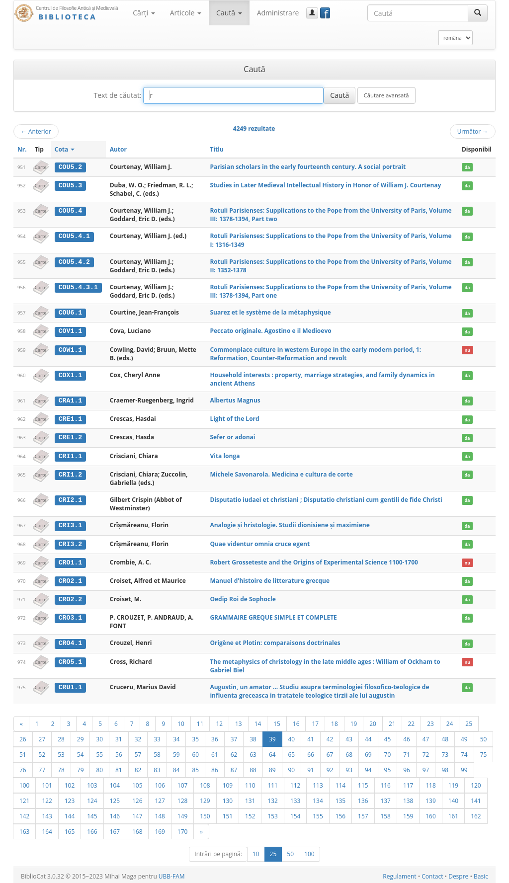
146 (115, 813)
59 (176, 752)
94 (368, 767)
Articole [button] (185, 12)
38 (253, 736)
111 (272, 783)
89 (272, 767)
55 (99, 752)
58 (157, 752)
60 (195, 752)
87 (234, 767)
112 (295, 783)
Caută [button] (229, 12)
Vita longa (225, 454)
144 (70, 813)
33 (157, 736)
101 (47, 783)
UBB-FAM (172, 874)
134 (318, 798)
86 (214, 767)
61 (214, 752)
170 (182, 829)
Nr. (22, 149)
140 (453, 798)
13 (238, 721)
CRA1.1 (70, 400)
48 (444, 736)
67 (330, 752)
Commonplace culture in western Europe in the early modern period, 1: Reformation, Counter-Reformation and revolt (315, 352)
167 (115, 829)
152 (250, 813)
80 (99, 767)
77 (42, 767)
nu (467, 349)
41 (310, 736)
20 (372, 721)
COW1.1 (70, 348)
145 (92, 813)
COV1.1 (70, 330)
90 (291, 767)
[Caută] (478, 12)
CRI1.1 (70, 454)
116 (386, 783)
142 (24, 813)
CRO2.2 (70, 597)
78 (61, 767)
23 (430, 721)
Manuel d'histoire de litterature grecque (270, 578)
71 (406, 752)
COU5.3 (70, 185)
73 (444, 752)
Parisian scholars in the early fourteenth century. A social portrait (308, 166)
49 (464, 736)
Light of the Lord (234, 418)
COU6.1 (70, 312)
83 (157, 767)
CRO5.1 (70, 659)
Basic (481, 874)
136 (363, 798)
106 (160, 783)
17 (315, 721)
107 (182, 783)
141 (476, 798)
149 (182, 813)
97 (426, 767)
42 (330, 736)
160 (430, 813)
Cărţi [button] (144, 12)
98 (444, 767)
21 (392, 721)
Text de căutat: (117, 95)
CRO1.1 (70, 560)
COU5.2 (70, 166)
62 (234, 752)
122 (47, 798)
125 (115, 798)
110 (250, 783)
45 (387, 736)
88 (253, 767)
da (467, 167)
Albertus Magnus (235, 400)
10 (180, 721)
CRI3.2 (70, 542)
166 (92, 829)
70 (387, 752)
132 (272, 798)
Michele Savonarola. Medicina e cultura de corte (281, 473)
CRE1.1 (70, 418)
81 (118, 767)
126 (137, 798)
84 (176, 767)
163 (24, 829)
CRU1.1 (70, 684)
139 (430, 798)
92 (330, 767)
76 (22, 767)
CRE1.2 (70, 436)
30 (99, 736)
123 (70, 798)
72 (426, 752)
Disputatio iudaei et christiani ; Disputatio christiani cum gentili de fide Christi (326, 498)
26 (22, 736)
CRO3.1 (70, 615)
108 (205, 783)
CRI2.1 (70, 498)
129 (205, 798)
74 (464, 752)
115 (363, 783)
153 (272, 813)
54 (80, 752)
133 (295, 798)
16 (296, 721)
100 (24, 783)
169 (160, 829)
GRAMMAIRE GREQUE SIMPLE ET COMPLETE (273, 615)
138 (408, 798)
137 (386, 798)
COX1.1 (70, 374)
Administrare (278, 12)
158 (386, 813)
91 (310, 767)
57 (138, 752)
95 (387, 767)
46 (406, 736)
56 (118, 752)
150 (205, 813)
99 (464, 767)
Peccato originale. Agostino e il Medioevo (270, 330)
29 (80, 736)
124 (92, 798)
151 (228, 813)
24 (449, 721)
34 (176, 736)
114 (340, 783)
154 (295, 813)
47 (426, 736)
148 (160, 813)
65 (291, 752)
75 (483, 752)
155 (318, 813)
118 (430, 783)
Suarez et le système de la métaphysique (270, 312)
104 (115, 783)
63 (253, 752)
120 (476, 783)
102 (70, 783)
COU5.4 (70, 210)
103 (92, 783)
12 (219, 721)
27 (42, 736)
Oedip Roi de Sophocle (242, 597)
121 (24, 798)
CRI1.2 (70, 473)
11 (200, 721)
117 (408, 783)
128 (182, 798)
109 (228, 783)
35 (195, 736)
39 (272, 736)
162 (476, 813)
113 (318, 783)
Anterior (36, 131)
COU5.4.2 (74, 261)
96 (406, 767)
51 (22, 752)
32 (138, 736)
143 (47, 813)
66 (310, 752)
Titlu (216, 149)
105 (137, 783)
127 (160, 798)
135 (340, 798)
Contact (432, 874)
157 (363, 813)
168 (137, 829)
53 (61, 752)
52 (42, 752)
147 (137, 813)
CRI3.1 (70, 524)
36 (214, 736)
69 (368, 752)
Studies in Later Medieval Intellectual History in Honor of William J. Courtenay (325, 185)
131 (250, 798)
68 (348, 752)
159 (408, 813)
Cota (65, 149)
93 (348, 767)
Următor (472, 131)
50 (483, 736)
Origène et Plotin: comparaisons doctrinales (275, 641)
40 (291, 736)
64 (272, 752)
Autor (118, 149)
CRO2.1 (70, 578)
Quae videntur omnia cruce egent (260, 542)
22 (411, 721)
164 (47, 829)
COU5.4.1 (74, 236)
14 (257, 721)
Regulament (399, 874)
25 (468, 721)
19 (353, 721)
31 (118, 736)
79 (80, 767)
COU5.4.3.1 (78, 287)
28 (61, 736)
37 (234, 736)
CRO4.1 (70, 641)
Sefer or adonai (232, 436)
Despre (458, 874)
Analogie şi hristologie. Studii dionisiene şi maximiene (289, 524)
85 (195, 767)
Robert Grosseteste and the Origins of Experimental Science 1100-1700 (314, 560)
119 (453, 783)
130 (228, 798)
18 (334, 721)
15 (276, 721)
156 (340, 813)
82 (138, 767)
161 (453, 813)
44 (368, 736)
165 (70, 829)
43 (348, 736)
